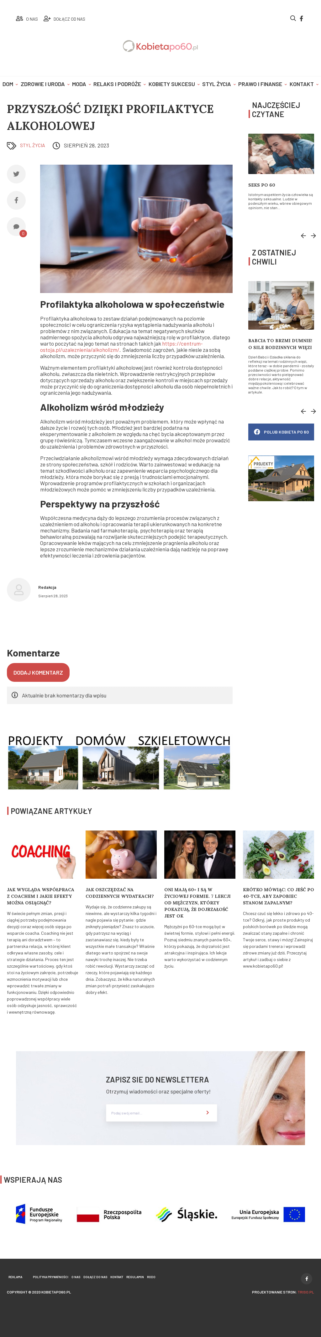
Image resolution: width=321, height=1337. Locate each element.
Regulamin (135, 1277)
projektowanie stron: (283, 1292)
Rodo (151, 1277)
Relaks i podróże (117, 83)
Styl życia (216, 83)
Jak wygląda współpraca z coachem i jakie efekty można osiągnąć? (40, 896)
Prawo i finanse (260, 83)
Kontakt (302, 83)
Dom (8, 83)
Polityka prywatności (50, 1277)
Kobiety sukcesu (172, 83)
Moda (79, 83)
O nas (75, 1277)
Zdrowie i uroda (43, 83)
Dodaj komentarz (38, 672)
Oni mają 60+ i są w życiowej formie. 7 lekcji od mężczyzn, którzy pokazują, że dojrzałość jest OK (197, 903)
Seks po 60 (261, 185)
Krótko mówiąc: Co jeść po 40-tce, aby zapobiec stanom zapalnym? (278, 896)
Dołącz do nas (95, 1277)
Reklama (15, 1277)
